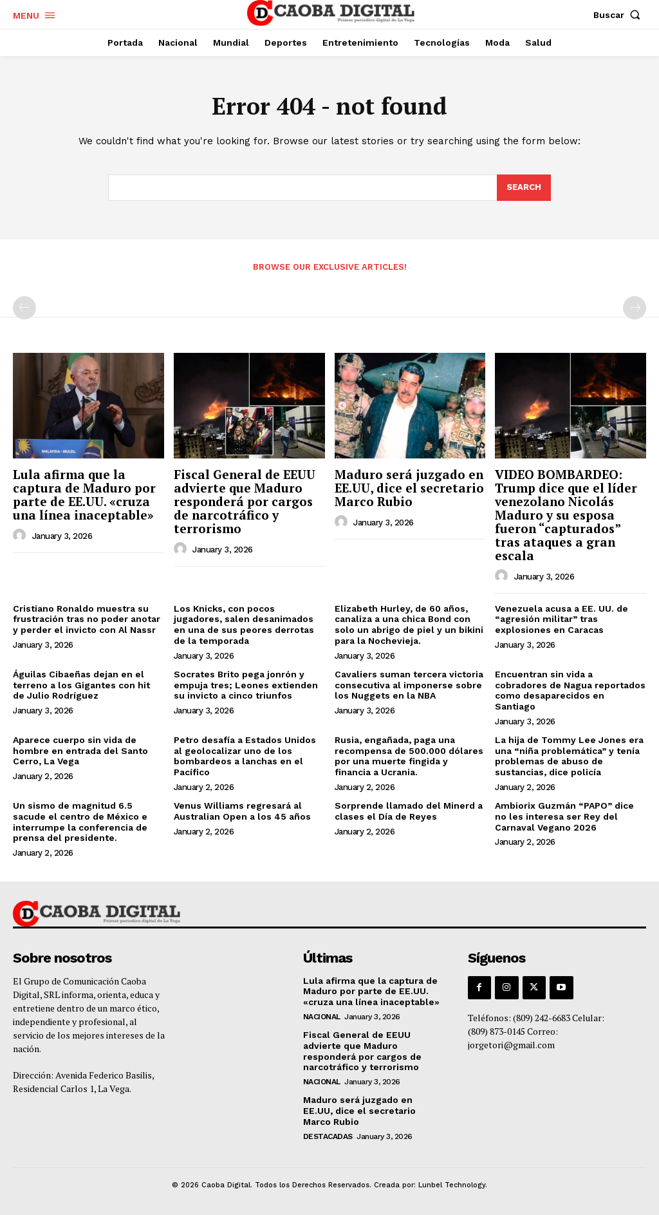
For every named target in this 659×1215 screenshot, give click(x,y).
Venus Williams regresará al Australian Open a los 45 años (242, 811)
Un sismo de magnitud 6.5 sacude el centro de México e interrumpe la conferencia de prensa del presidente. (80, 821)
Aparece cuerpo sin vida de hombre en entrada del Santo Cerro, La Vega (80, 751)
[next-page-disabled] (634, 307)
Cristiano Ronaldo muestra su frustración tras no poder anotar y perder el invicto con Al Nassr (86, 619)
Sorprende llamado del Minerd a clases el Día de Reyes (409, 811)
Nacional (321, 1016)
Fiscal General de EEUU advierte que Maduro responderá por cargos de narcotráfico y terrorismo (244, 501)
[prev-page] (24, 307)
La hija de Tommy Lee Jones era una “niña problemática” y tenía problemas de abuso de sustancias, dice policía (569, 756)
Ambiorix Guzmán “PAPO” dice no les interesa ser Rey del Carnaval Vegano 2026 (564, 816)
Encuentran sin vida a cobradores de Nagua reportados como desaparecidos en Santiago (570, 690)
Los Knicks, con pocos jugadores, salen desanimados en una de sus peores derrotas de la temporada (244, 624)
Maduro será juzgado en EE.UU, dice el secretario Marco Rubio (409, 487)
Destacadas (328, 1136)
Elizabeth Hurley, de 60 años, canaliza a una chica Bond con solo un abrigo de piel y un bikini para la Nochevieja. (409, 624)
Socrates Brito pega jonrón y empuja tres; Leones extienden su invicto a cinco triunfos (246, 685)
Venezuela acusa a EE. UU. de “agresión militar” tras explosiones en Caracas (561, 619)
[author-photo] (21, 536)
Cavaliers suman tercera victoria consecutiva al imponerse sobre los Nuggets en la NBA (409, 685)
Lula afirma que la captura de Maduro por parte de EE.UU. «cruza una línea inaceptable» (84, 494)
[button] (619, 14)
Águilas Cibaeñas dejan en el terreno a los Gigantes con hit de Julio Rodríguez (81, 685)
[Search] (524, 188)
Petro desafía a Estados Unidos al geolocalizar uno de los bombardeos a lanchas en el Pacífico (245, 756)
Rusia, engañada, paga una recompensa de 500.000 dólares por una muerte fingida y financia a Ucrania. (409, 756)
